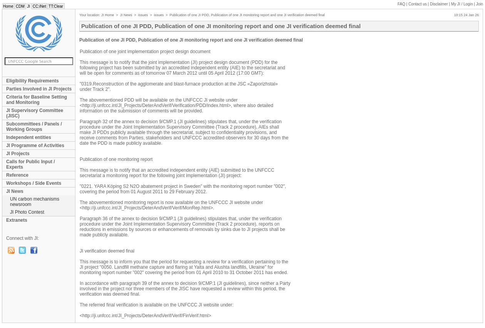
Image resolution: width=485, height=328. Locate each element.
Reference (17, 175)
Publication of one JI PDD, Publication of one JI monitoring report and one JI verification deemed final (246, 15)
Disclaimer (439, 4)
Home (8, 6)
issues (143, 15)
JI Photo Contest (27, 212)
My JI (462, 4)
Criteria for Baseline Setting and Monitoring (36, 99)
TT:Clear (55, 6)
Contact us (417, 4)
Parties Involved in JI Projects (39, 89)
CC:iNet (39, 6)
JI (28, 6)
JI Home (107, 15)
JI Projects (18, 153)
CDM (20, 6)
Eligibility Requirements (32, 81)
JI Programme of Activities (35, 145)
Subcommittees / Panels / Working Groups (34, 126)
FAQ (401, 4)
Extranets (16, 220)
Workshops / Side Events (33, 183)
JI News (14, 191)
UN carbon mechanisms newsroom (34, 201)
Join (479, 4)
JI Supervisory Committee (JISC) (34, 113)
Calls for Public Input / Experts (30, 164)
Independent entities (28, 137)
